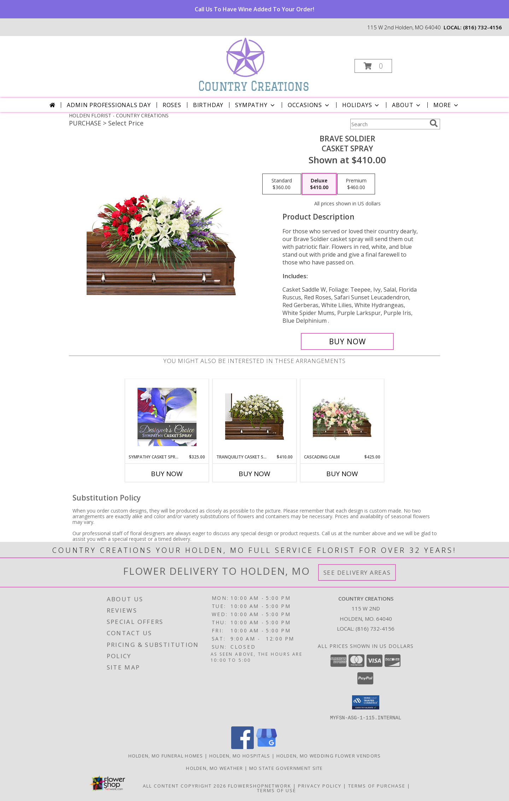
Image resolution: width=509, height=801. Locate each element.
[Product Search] (388, 124)
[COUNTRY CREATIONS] (253, 63)
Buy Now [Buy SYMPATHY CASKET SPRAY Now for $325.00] (167, 473)
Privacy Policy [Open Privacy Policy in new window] (319, 785)
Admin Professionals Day (109, 105)
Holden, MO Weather (214, 768)
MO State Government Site (286, 768)
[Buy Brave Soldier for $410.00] (347, 341)
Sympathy (255, 105)
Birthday (208, 105)
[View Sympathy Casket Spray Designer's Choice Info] (167, 416)
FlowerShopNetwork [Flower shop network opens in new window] (259, 785)
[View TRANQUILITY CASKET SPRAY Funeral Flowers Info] (254, 416)
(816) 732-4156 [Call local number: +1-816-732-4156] (482, 27)
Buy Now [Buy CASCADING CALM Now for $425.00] (342, 473)
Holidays (361, 105)
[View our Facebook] (242, 746)
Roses (172, 105)
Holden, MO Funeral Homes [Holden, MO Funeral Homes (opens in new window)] (165, 755)
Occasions (309, 105)
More (446, 105)
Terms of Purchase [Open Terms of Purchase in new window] (376, 785)
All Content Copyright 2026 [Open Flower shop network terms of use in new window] (184, 785)
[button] (373, 66)
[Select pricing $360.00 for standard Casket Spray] (282, 184)
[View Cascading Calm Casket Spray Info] (342, 416)
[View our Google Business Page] (266, 746)
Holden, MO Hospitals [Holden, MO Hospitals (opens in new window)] (239, 755)
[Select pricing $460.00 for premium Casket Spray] (356, 184)
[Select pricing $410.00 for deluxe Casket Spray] (319, 184)
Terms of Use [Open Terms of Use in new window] (276, 790)
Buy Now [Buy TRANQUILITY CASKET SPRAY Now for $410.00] (254, 473)
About (407, 105)
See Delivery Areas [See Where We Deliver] (357, 572)
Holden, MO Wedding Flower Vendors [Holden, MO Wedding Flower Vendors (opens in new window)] (328, 755)
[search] (434, 123)
